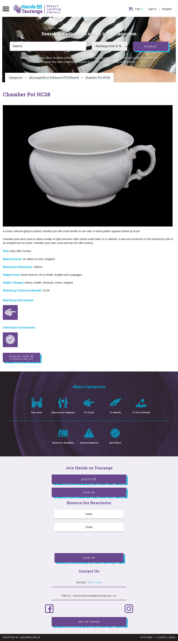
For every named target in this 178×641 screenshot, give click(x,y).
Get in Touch (89, 621)
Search (150, 46)
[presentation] (82, 543)
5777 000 (95, 582)
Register (167, 8)
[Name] (89, 514)
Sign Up (89, 557)
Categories (16, 77)
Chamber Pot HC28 (97, 77)
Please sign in (21, 357)
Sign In (152, 8)
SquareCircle (30, 637)
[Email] (89, 527)
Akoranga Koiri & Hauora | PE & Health (54, 77)
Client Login (166, 637)
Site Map (147, 637)
